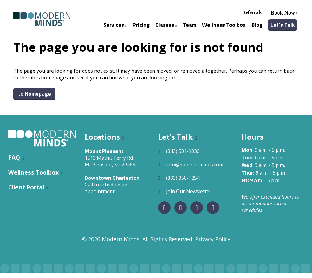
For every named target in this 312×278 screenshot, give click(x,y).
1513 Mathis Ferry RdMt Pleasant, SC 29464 (110, 166)
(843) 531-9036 (183, 156)
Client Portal (26, 192)
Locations (102, 142)
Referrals (252, 14)
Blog (257, 27)
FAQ (14, 162)
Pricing (141, 27)
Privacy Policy (212, 244)
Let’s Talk (283, 27)
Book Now (283, 15)
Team (189, 27)
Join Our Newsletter (188, 196)
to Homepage (34, 98)
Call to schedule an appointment (106, 193)
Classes (166, 27)
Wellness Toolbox (224, 27)
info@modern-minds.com (194, 169)
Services (114, 27)
